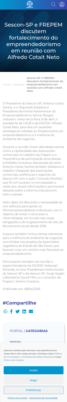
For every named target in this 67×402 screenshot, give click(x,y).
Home (6, 84)
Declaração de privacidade (43, 397)
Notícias (18, 84)
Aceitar (33, 370)
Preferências (33, 390)
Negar (33, 380)
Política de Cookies (14, 360)
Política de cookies (18, 397)
